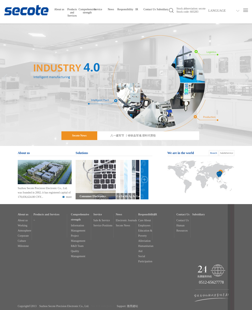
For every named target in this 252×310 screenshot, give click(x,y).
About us (59, 9)
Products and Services (72, 12)
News (111, 9)
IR (136, 9)
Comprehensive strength (87, 11)
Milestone (23, 246)
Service (98, 9)
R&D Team (77, 246)
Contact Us (150, 9)
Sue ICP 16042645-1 (102, 306)
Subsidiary (163, 9)
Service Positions (102, 225)
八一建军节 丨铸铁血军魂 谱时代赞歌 (133, 135)
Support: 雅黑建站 (127, 306)
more (67, 196)
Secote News (123, 225)
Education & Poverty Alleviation (145, 235)
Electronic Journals (126, 220)
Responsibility (125, 9)
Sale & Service (101, 220)
